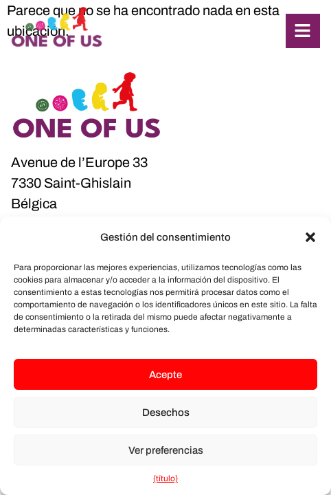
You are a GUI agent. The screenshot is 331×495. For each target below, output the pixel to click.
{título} (165, 478)
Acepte (165, 374)
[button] (310, 237)
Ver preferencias (165, 450)
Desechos (166, 412)
